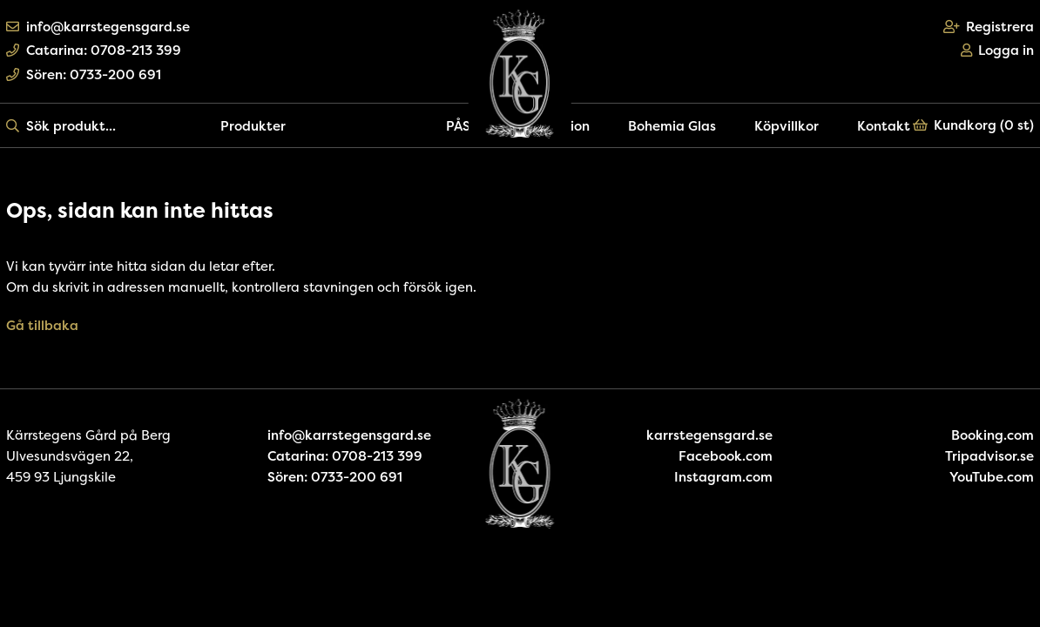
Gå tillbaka (42, 325)
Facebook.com (726, 456)
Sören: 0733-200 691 (83, 74)
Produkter (253, 126)
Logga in (998, 50)
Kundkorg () (974, 125)
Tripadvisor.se (989, 456)
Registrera (989, 26)
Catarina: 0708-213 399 (93, 50)
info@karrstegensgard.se (98, 26)
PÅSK (462, 126)
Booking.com (992, 435)
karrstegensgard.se (709, 435)
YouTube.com (991, 477)
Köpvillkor (786, 126)
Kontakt (883, 126)
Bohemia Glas (672, 126)
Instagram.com (723, 477)
